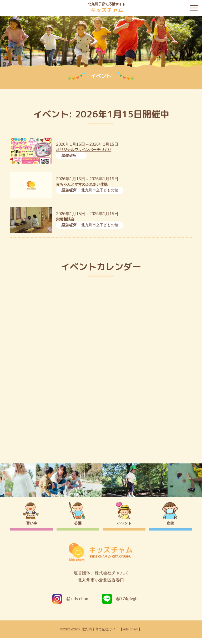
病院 (170, 523)
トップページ (101, 438)
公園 (78, 523)
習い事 (31, 523)
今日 (183, 302)
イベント (124, 523)
